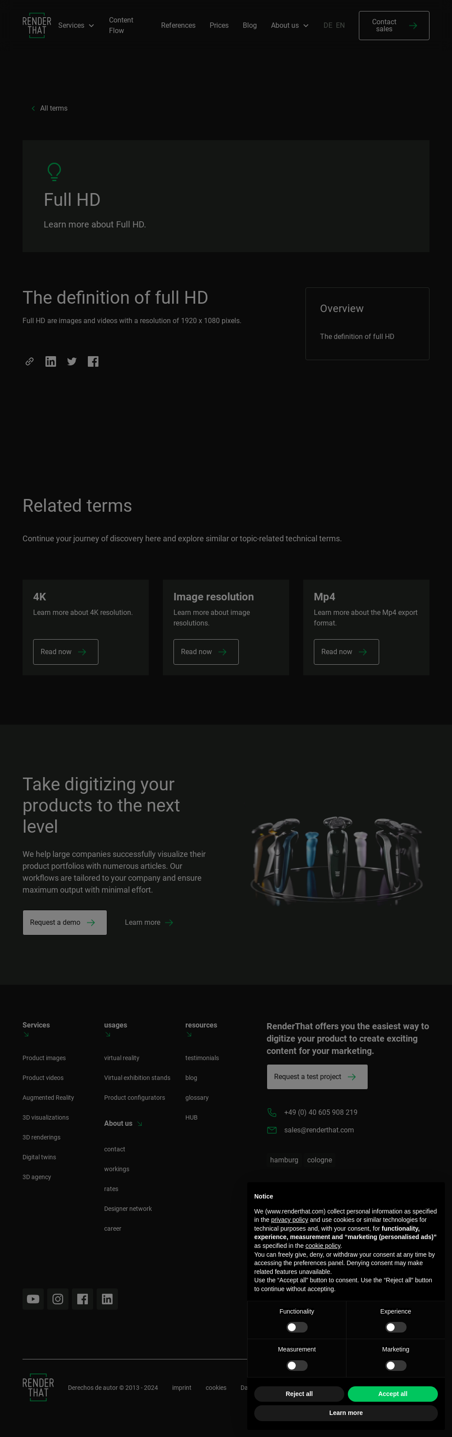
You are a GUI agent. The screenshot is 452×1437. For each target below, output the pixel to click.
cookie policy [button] (322, 1245)
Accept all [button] (392, 1393)
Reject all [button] (299, 1393)
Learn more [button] (346, 1412)
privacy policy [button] (289, 1219)
